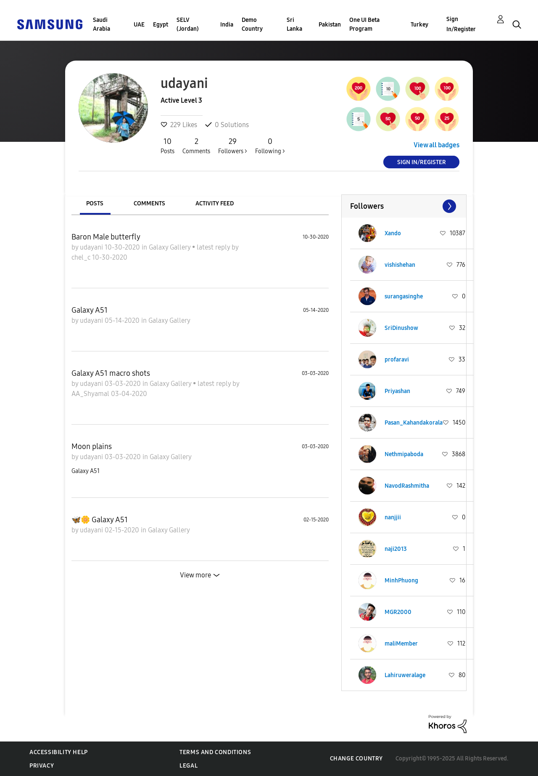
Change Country (356, 758)
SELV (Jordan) (188, 24)
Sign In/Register (461, 24)
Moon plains (91, 446)
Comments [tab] (149, 203)
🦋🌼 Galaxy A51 (99, 519)
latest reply (214, 247)
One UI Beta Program (364, 24)
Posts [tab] (94, 203)
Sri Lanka (294, 24)
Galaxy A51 (89, 310)
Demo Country (252, 24)
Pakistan (330, 24)
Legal (188, 765)
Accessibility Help (58, 752)
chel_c (81, 257)
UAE (139, 24)
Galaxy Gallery (170, 247)
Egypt (160, 24)
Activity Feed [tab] (214, 203)
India (226, 24)
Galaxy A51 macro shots (110, 373)
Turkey (419, 24)
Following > (270, 145)
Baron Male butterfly (105, 237)
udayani (92, 247)
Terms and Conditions (215, 752)
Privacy (41, 765)
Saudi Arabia (101, 24)
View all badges (436, 145)
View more (195, 575)
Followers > (232, 145)
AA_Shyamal (91, 394)
